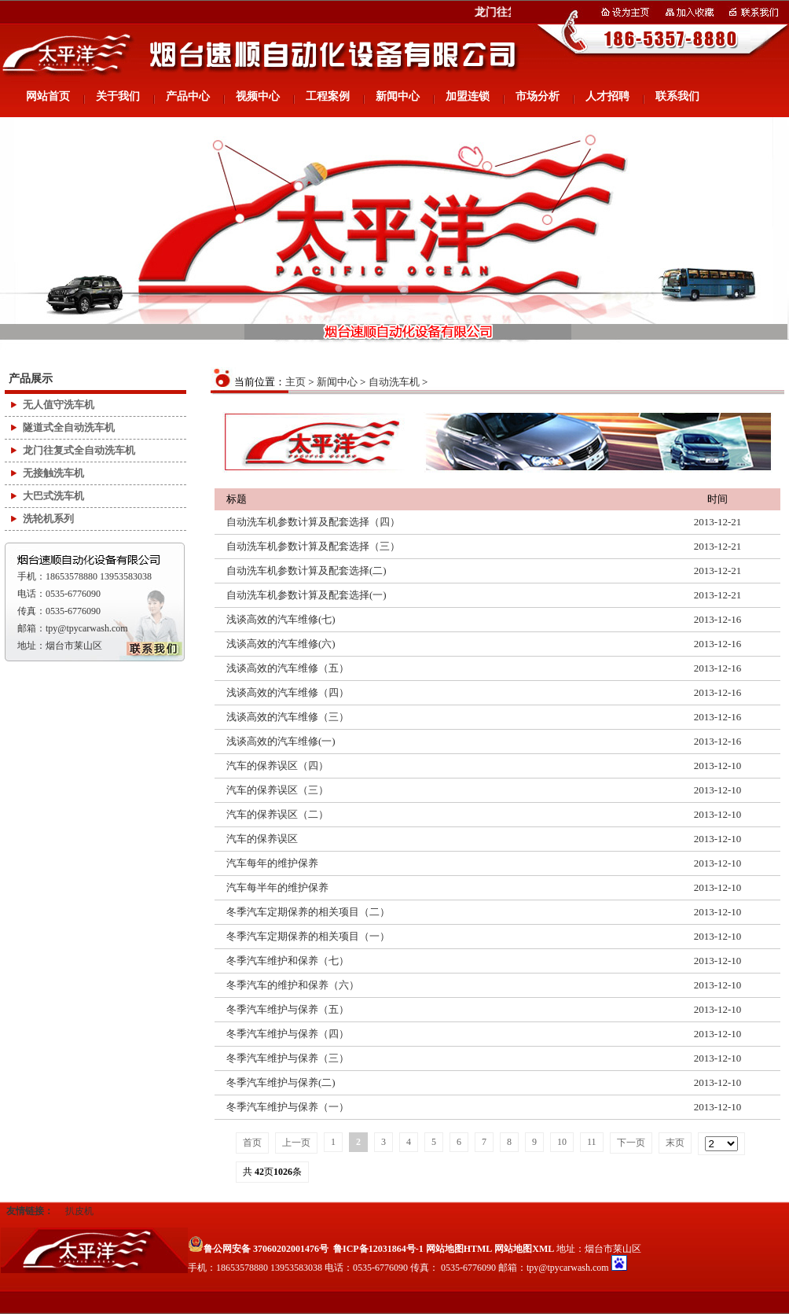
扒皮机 (79, 1210)
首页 (252, 1142)
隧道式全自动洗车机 (69, 427)
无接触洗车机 (53, 473)
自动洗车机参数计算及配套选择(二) (306, 570)
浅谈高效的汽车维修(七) (281, 619)
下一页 (631, 1142)
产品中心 (188, 96)
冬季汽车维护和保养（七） (287, 960)
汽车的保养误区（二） (277, 814)
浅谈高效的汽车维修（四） (287, 692)
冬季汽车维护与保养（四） (287, 1034)
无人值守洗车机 (58, 404)
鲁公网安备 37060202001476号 (258, 1248)
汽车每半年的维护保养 (277, 887)
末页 (675, 1142)
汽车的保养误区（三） (277, 790)
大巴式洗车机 (53, 496)
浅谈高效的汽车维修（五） (287, 668)
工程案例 (328, 96)
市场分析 (538, 96)
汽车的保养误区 (262, 839)
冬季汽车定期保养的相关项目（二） (308, 912)
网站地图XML (524, 1248)
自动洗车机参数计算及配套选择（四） (313, 522)
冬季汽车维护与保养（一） (287, 1107)
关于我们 (118, 96)
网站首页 (48, 96)
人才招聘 (607, 96)
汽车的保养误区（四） (277, 765)
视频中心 (258, 96)
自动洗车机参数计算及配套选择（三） (313, 546)
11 (591, 1141)
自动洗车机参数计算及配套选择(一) (306, 595)
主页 (295, 382)
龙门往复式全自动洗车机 (79, 450)
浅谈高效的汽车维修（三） (287, 717)
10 (562, 1141)
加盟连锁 (468, 96)
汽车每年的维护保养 (272, 863)
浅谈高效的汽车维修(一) (281, 741)
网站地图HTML (459, 1248)
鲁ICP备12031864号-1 (378, 1248)
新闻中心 (398, 96)
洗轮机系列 (48, 518)
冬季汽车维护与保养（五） (287, 1009)
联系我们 (677, 96)
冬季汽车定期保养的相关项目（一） (308, 936)
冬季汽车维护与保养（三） (287, 1058)
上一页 (296, 1142)
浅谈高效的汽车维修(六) (281, 644)
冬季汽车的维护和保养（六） (292, 985)
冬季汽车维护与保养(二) (281, 1082)
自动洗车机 (394, 382)
